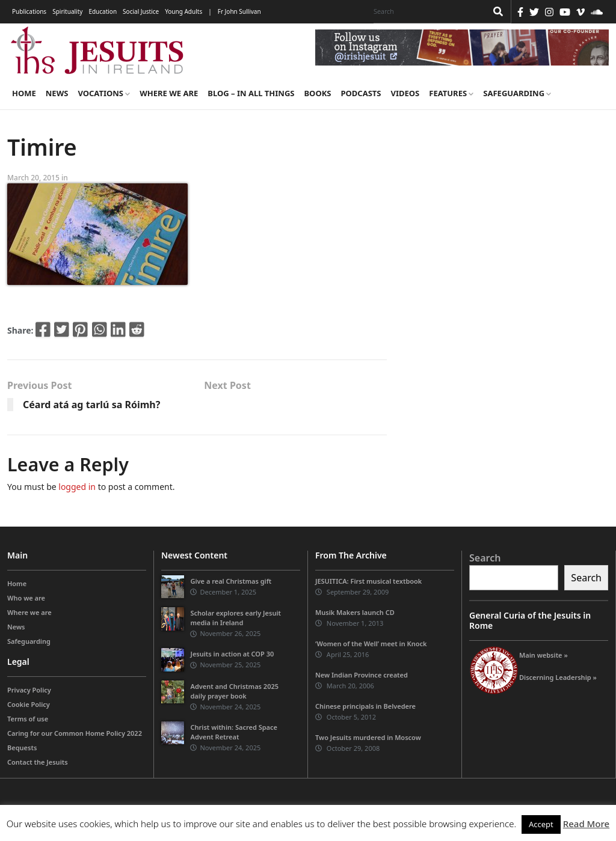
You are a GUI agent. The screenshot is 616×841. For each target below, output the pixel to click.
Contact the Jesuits (37, 761)
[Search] (427, 11)
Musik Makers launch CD (355, 612)
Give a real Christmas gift (230, 581)
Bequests (22, 747)
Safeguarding (517, 93)
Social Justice (141, 11)
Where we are (169, 93)
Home (24, 93)
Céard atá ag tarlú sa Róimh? (91, 404)
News (57, 93)
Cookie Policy (28, 704)
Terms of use (27, 718)
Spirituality (67, 11)
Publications (29, 11)
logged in (77, 486)
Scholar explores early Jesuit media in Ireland (235, 617)
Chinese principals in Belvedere (365, 706)
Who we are (26, 597)
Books (317, 93)
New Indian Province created (361, 674)
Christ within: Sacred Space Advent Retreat (233, 732)
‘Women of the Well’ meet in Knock (371, 643)
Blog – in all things (251, 93)
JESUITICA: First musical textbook (368, 581)
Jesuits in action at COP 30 (232, 653)
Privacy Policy (29, 689)
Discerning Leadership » (558, 677)
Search (484, 557)
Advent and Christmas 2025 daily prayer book (234, 691)
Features (451, 93)
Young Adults (183, 11)
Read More (586, 824)
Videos (405, 93)
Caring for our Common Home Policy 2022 (74, 733)
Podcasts (360, 93)
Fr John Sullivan (239, 11)
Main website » (543, 654)
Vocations (104, 93)
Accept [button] (541, 824)
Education (102, 11)
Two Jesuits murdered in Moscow (368, 737)
